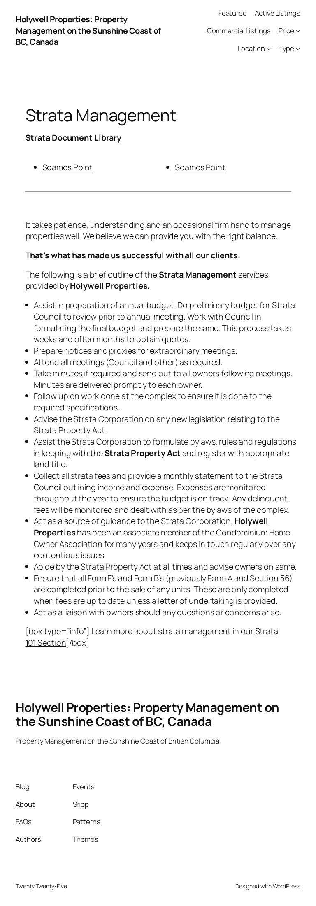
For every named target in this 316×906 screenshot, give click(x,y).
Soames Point (67, 167)
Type (287, 48)
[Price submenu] (298, 31)
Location (251, 48)
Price (287, 30)
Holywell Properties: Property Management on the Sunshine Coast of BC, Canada (88, 30)
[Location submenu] (269, 48)
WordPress (286, 886)
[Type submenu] (298, 48)
